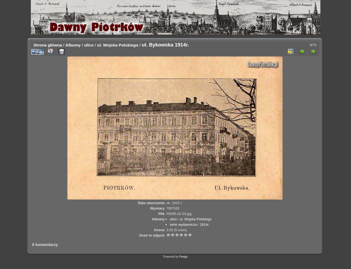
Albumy (73, 45)
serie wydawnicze (183, 224)
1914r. (204, 224)
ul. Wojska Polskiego (118, 45)
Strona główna (48, 45)
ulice (89, 45)
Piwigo (183, 256)
